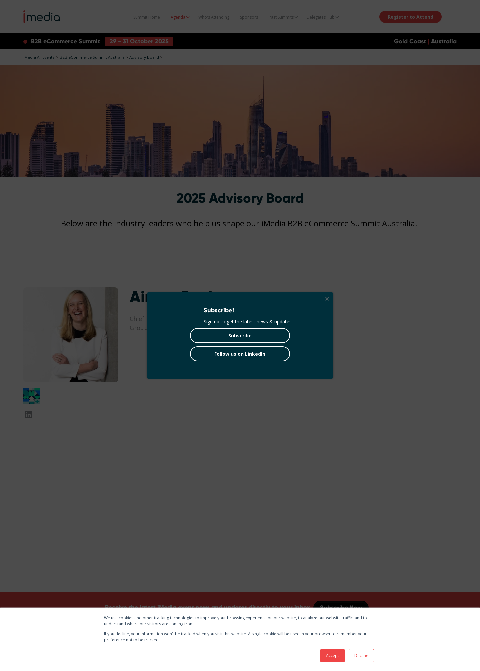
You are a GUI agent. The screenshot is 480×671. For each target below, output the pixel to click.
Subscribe (240, 335)
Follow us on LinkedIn (239, 354)
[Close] (326, 299)
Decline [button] (361, 655)
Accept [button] (332, 655)
